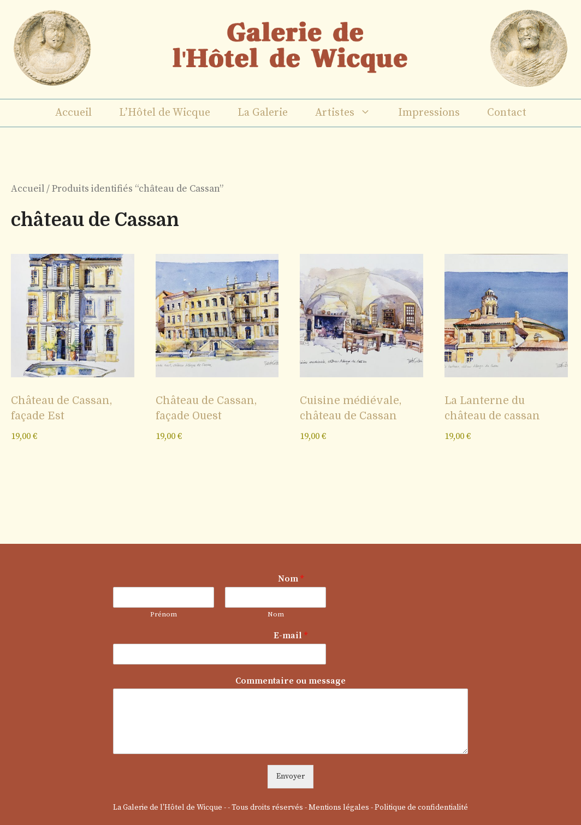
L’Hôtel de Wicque (164, 113)
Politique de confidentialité (421, 807)
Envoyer (290, 776)
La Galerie (263, 113)
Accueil (73, 113)
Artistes (349, 113)
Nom (291, 578)
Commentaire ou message (290, 680)
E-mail (290, 635)
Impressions (429, 113)
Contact (506, 113)
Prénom (163, 614)
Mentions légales (339, 807)
